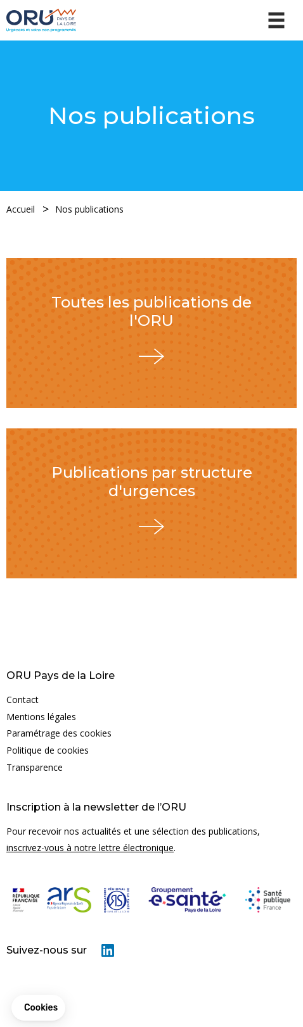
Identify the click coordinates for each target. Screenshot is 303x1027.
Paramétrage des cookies (59, 733)
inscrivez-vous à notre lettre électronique (90, 848)
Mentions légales (41, 717)
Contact (22, 700)
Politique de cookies (47, 750)
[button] (38, 1008)
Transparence (34, 767)
